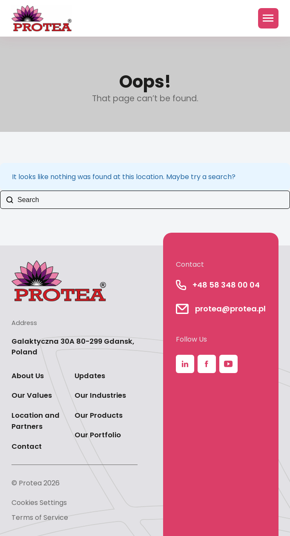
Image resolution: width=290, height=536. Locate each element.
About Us (27, 376)
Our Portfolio (98, 435)
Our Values (31, 395)
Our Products (99, 415)
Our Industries (100, 395)
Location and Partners (35, 421)
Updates (90, 376)
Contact (26, 446)
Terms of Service (39, 517)
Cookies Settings (39, 502)
